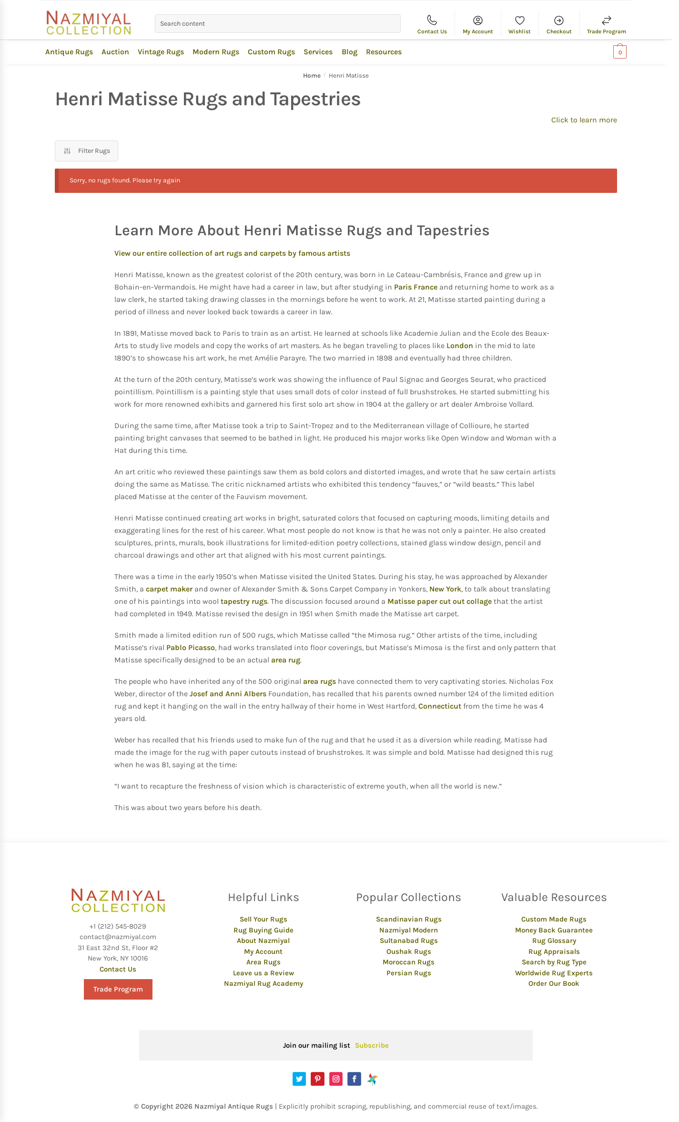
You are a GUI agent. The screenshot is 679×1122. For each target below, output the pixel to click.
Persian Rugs (408, 973)
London (459, 345)
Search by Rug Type (554, 962)
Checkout (559, 24)
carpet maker (169, 588)
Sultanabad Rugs (409, 940)
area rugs (319, 681)
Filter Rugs (86, 151)
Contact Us (432, 24)
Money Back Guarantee (554, 930)
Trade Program (606, 24)
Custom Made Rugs (554, 919)
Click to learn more (584, 119)
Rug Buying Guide (263, 930)
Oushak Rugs (408, 951)
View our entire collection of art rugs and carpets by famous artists (232, 253)
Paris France (415, 286)
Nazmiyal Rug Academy (263, 983)
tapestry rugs (244, 601)
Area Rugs (263, 962)
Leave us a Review (263, 973)
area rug (285, 659)
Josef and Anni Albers (228, 693)
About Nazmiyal (263, 940)
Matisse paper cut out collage (439, 601)
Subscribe (372, 1045)
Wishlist (519, 24)
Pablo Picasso (190, 647)
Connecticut (439, 706)
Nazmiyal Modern (408, 930)
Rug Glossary (554, 940)
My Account (478, 24)
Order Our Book (553, 983)
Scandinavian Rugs (409, 919)
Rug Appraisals (554, 951)
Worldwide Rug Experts (554, 973)
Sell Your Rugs (263, 919)
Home (312, 75)
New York (445, 588)
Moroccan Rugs (409, 962)
